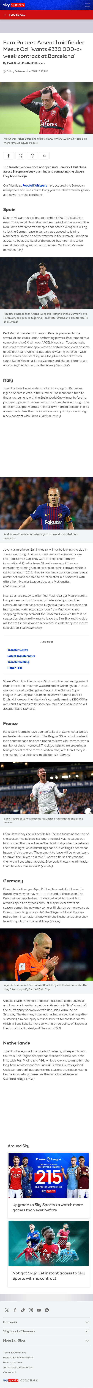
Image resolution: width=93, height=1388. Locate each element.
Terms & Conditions (14, 1352)
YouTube (38, 1310)
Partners (10, 1322)
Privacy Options (12, 1362)
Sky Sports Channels (19, 1331)
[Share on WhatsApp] (32, 155)
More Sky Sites (14, 1340)
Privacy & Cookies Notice (18, 1357)
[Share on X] (20, 155)
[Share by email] (44, 155)
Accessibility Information (17, 1367)
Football (14, 15)
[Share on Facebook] (8, 155)
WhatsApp (46, 1310)
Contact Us (10, 1372)
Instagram (30, 1310)
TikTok (22, 1310)
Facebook (14, 1310)
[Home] (14, 5)
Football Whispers (35, 185)
